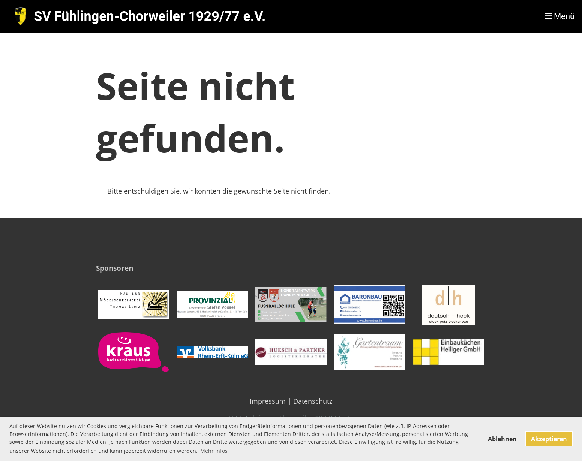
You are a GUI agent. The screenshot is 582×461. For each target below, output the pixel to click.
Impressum (268, 401)
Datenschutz (312, 401)
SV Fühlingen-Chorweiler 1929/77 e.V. (150, 16)
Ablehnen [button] (502, 439)
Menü (559, 16)
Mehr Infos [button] (214, 450)
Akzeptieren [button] (549, 439)
